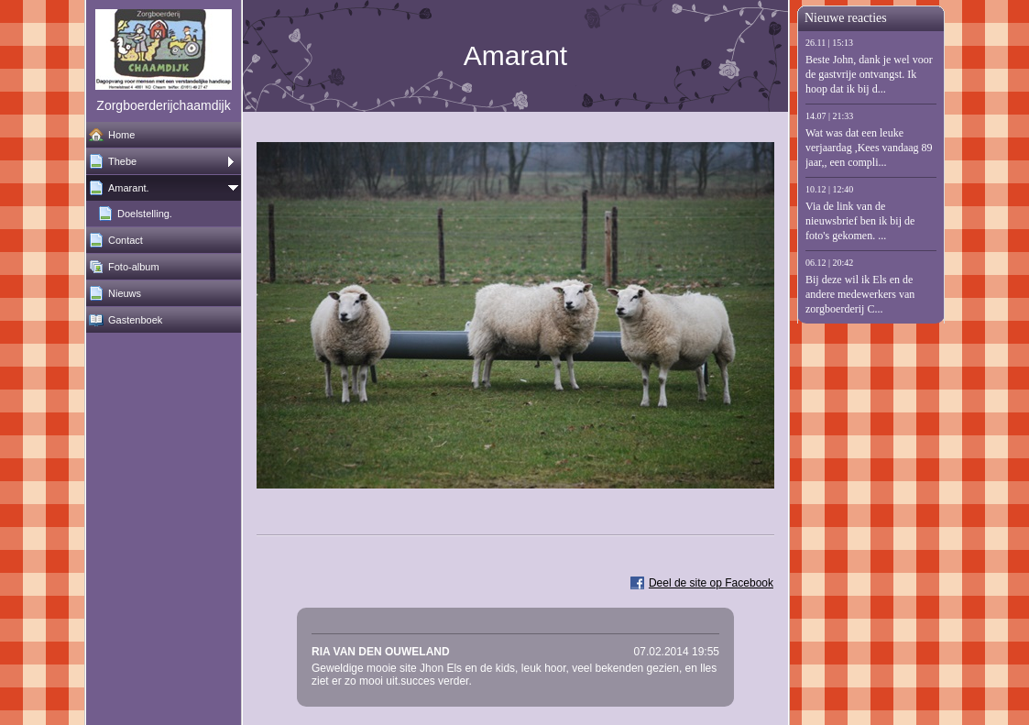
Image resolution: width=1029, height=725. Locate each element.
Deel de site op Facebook (711, 583)
